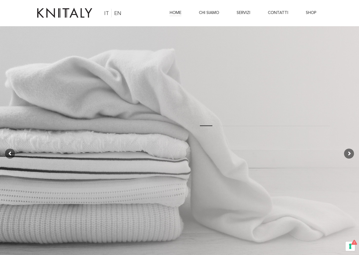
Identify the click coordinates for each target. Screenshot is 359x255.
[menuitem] (178, 13)
